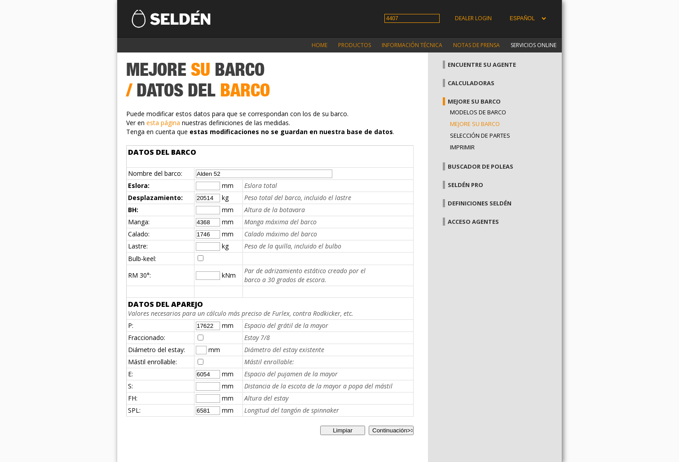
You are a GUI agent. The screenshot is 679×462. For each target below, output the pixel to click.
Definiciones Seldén (479, 203)
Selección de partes (480, 135)
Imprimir (462, 147)
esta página (163, 122)
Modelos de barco (478, 112)
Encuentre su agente (482, 65)
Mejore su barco (474, 101)
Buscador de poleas (480, 166)
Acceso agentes (473, 222)
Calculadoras (471, 83)
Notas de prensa (476, 45)
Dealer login (473, 18)
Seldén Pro (465, 185)
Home (319, 45)
